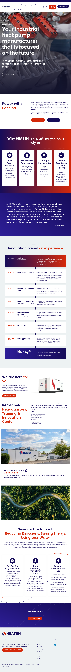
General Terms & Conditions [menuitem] (17, 664)
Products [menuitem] (39, 646)
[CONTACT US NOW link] (38, 120)
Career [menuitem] (39, 656)
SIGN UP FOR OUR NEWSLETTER (12, 650)
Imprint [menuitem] (33, 664)
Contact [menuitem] (39, 658)
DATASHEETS (63, 6)
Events (15, 9)
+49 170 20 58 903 (36, 424)
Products (15, 5)
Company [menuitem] (39, 651)
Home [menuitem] (38, 644)
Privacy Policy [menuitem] (5, 664)
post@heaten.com (36, 422)
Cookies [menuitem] (28, 664)
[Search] (46, 7)
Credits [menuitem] (38, 664)
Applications (36, 5)
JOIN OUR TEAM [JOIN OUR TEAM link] (54, 120)
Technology (22, 5)
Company (21, 9)
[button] (55, 645)
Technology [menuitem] (40, 649)
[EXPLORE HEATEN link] (9, 74)
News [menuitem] (38, 653)
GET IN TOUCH (53, 7)
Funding (29, 5)
